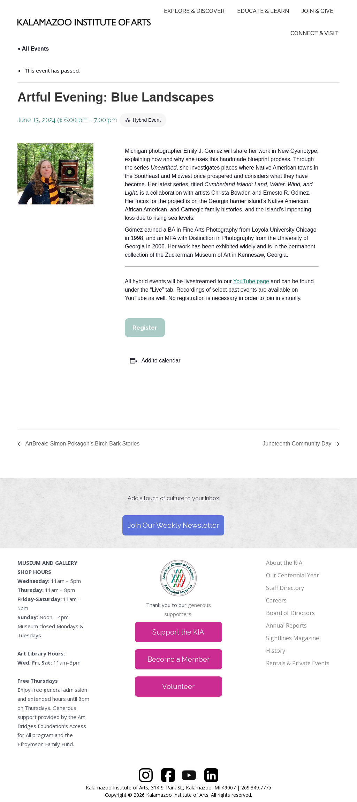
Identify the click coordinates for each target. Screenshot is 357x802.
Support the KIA (178, 632)
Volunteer (178, 686)
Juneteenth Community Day (298, 444)
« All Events (33, 49)
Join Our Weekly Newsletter (173, 525)
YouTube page (251, 281)
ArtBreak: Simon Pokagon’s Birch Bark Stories (81, 444)
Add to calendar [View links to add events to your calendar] (160, 360)
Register (144, 327)
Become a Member (178, 659)
